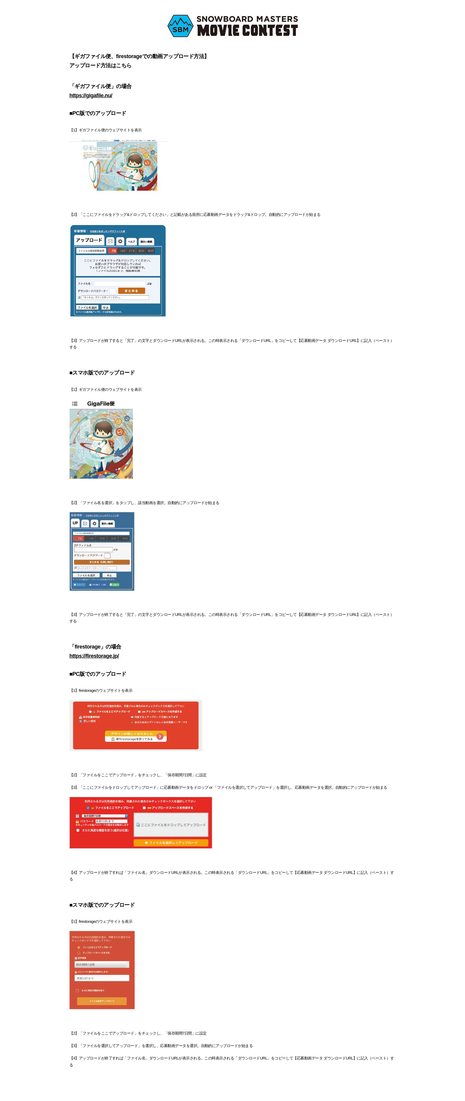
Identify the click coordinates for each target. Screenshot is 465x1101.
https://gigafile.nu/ (90, 95)
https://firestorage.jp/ (94, 656)
